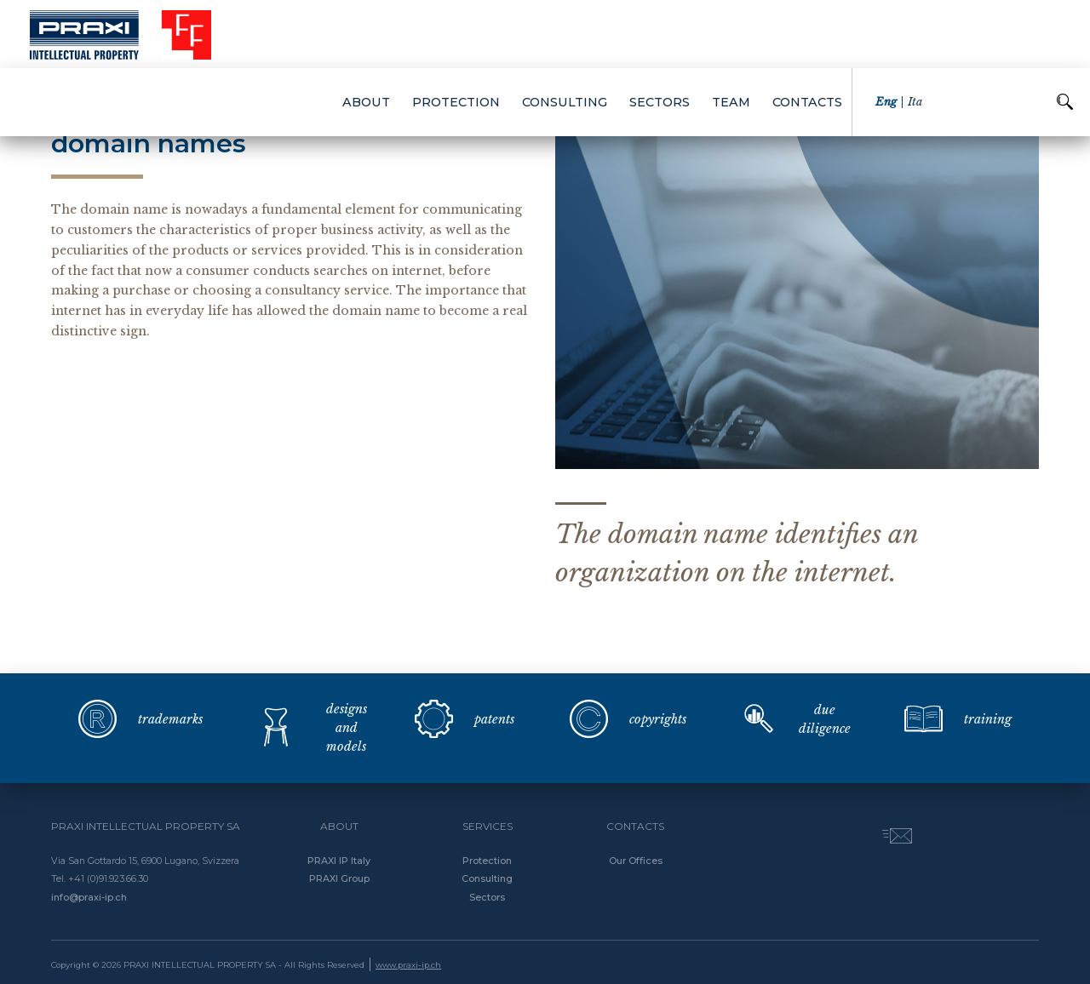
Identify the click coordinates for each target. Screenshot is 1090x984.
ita (915, 33)
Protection (487, 861)
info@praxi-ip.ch (89, 897)
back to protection (122, 100)
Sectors (487, 897)
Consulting (487, 878)
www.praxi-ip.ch (408, 965)
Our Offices (636, 861)
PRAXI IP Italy (338, 861)
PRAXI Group (339, 878)
